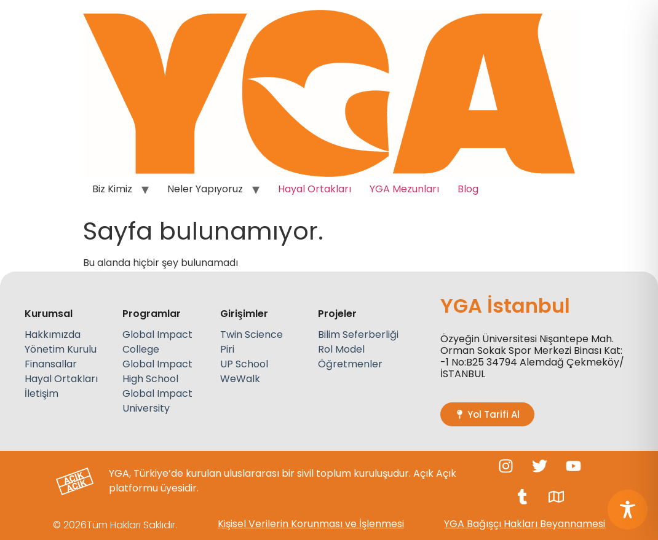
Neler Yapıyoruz (205, 189)
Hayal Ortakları (314, 189)
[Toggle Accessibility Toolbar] (627, 509)
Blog (468, 189)
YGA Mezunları (404, 189)
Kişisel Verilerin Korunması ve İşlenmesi (311, 524)
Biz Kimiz (112, 189)
